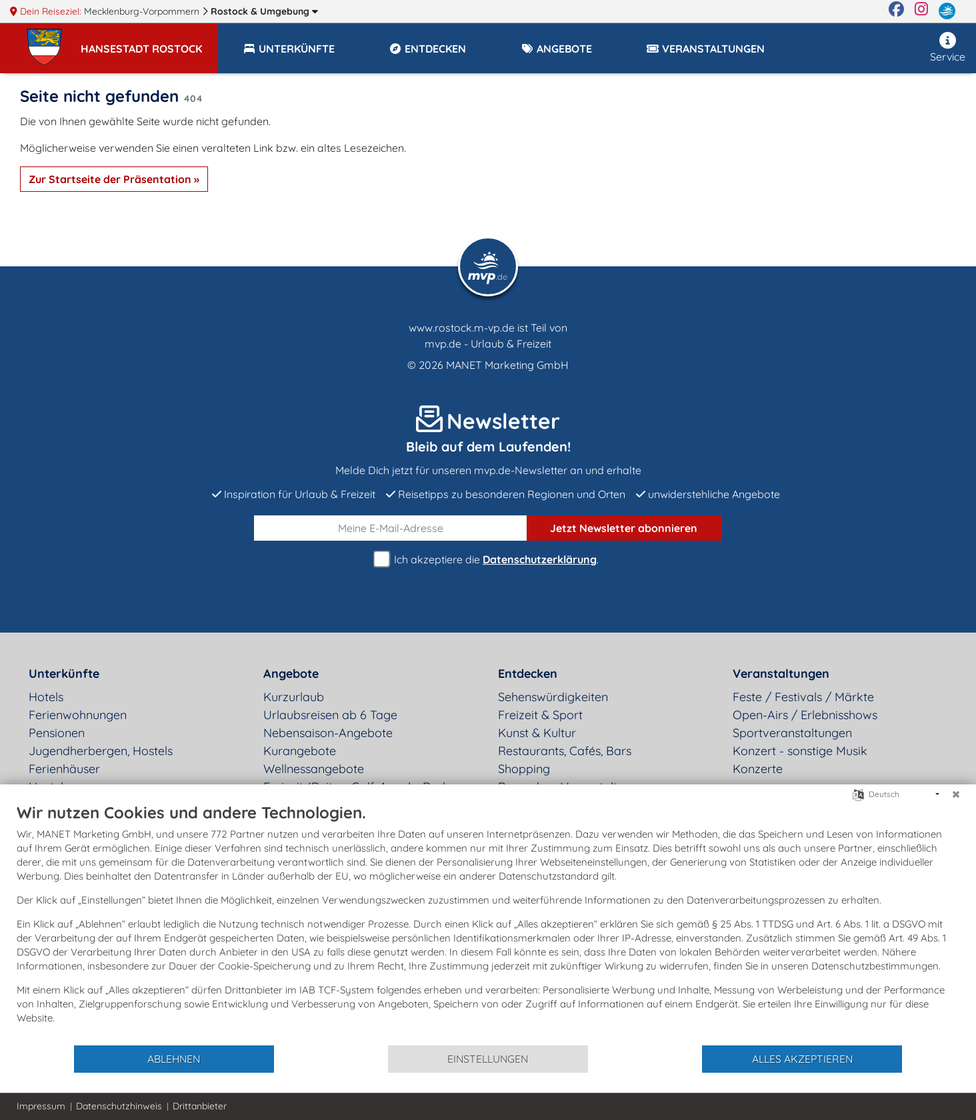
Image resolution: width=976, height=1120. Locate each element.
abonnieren (623, 528)
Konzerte (758, 768)
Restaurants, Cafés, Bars (564, 750)
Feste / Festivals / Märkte (803, 696)
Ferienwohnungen (78, 714)
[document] (488, 923)
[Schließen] (956, 794)
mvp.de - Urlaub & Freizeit (488, 343)
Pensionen (57, 732)
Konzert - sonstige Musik (800, 750)
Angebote (291, 673)
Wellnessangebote (313, 768)
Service (947, 47)
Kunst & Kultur (537, 732)
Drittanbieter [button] (200, 1106)
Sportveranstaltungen (792, 732)
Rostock (264, 11)
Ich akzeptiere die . (488, 559)
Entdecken (527, 673)
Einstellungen (487, 1058)
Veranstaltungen (781, 673)
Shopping (524, 768)
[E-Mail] (390, 528)
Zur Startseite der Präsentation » (114, 179)
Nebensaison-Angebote (328, 732)
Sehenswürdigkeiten (553, 696)
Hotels (46, 696)
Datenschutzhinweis (119, 1106)
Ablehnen (173, 1058)
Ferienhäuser (64, 768)
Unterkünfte (64, 673)
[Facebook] (896, 11)
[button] (149, 42)
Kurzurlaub (293, 696)
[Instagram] (921, 11)
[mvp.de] (947, 11)
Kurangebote (299, 750)
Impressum (41, 1106)
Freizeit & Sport (540, 714)
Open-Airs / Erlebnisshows (805, 714)
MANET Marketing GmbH (507, 365)
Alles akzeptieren (802, 1058)
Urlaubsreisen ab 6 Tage (330, 714)
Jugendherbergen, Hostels (101, 750)
